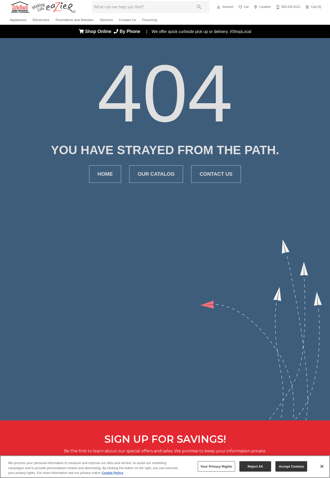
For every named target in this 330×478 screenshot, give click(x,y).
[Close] (321, 466)
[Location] (262, 7)
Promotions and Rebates (75, 20)
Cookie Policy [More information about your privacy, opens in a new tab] (112, 473)
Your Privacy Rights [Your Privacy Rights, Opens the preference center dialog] (216, 466)
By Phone (128, 31)
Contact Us (127, 20)
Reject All (255, 466)
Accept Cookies (291, 466)
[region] (165, 466)
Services (106, 20)
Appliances (18, 20)
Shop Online (96, 31)
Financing (149, 20)
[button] (219, 7)
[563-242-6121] (288, 7)
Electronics (41, 20)
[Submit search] (199, 7)
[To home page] (43, 7)
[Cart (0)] (312, 7)
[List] (243, 7)
